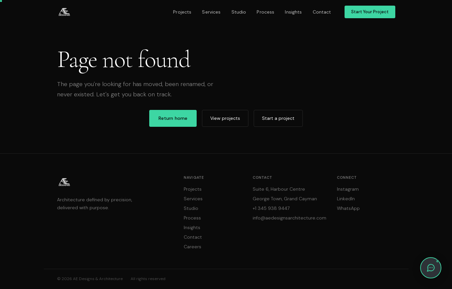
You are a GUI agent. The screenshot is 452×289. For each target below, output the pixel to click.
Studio (238, 12)
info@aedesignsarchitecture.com (289, 218)
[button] (430, 267)
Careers (192, 247)
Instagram (348, 189)
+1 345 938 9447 (271, 208)
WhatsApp (348, 208)
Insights (293, 12)
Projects (182, 12)
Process (265, 12)
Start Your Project (370, 12)
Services (211, 12)
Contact (322, 12)
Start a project (278, 118)
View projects (225, 118)
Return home (173, 118)
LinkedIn (346, 199)
